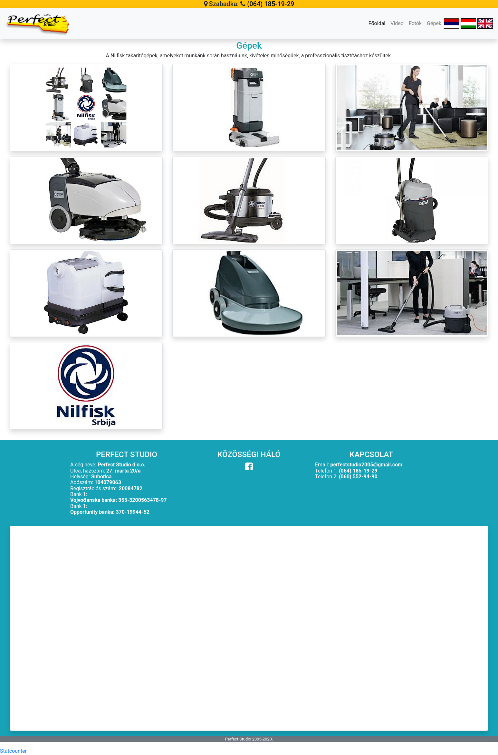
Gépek (434, 23)
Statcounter (13, 751)
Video (397, 23)
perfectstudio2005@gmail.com (366, 465)
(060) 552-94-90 (358, 476)
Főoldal (378, 22)
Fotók (415, 23)
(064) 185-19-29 (270, 4)
